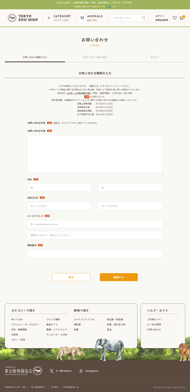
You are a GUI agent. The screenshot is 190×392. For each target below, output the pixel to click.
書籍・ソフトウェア (56, 329)
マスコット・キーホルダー (25, 324)
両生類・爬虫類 (115, 319)
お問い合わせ (154, 329)
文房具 (14, 334)
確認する (118, 277)
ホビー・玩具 (18, 339)
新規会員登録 (161, 20)
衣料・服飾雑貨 (19, 329)
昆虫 (109, 329)
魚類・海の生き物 (116, 324)
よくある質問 (154, 324)
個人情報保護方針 (38, 387)
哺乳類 (77, 324)
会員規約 (54, 387)
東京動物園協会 (69, 387)
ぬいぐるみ (17, 319)
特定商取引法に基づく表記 (15, 387)
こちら (108, 6)
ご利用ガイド (154, 319)
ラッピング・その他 (56, 334)
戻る (71, 277)
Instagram (88, 371)
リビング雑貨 (53, 319)
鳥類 (76, 329)
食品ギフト (52, 324)
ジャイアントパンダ (84, 319)
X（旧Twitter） (61, 371)
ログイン (159, 16)
